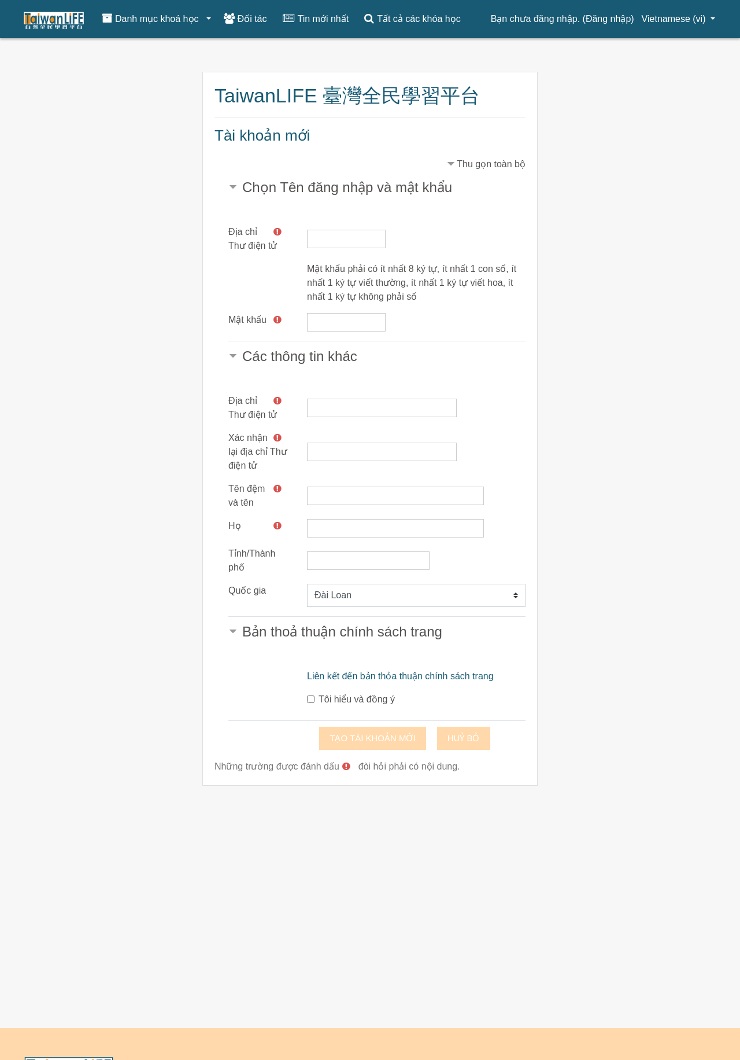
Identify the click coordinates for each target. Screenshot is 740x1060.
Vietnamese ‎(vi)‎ (675, 19)
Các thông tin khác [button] (299, 356)
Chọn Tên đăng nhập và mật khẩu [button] (347, 187)
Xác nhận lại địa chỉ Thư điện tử (257, 451)
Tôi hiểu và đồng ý (357, 699)
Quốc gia (247, 590)
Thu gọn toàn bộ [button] (491, 164)
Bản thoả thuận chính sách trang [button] (342, 631)
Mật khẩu (247, 320)
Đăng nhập (608, 19)
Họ (234, 526)
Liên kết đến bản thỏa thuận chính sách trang (400, 676)
